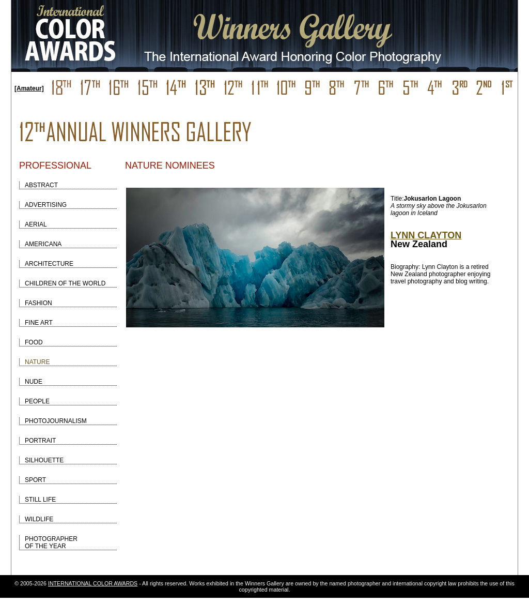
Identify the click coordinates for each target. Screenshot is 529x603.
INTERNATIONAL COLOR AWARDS (92, 583)
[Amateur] (29, 88)
